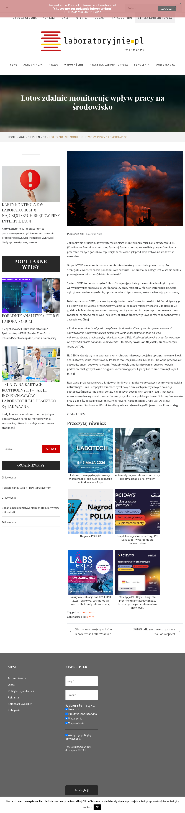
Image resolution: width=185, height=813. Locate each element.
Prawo (53, 60)
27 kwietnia (9, 493)
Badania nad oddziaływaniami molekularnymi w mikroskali (30, 506)
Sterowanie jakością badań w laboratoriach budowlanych (93, 627)
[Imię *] (81, 677)
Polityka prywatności (21, 687)
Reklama (13, 693)
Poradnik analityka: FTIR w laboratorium (30, 314)
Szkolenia (142, 60)
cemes (84, 608)
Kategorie (14, 706)
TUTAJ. (82, 746)
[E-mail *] (81, 691)
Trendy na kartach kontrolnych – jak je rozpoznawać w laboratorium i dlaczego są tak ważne (29, 391)
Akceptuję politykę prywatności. (78, 732)
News (14, 60)
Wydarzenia (73, 714)
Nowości (72, 705)
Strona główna (17, 674)
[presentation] (80, 764)
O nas (11, 680)
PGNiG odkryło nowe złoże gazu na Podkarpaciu (154, 627)
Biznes (90, 613)
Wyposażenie (74, 60)
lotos (92, 608)
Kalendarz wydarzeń (20, 699)
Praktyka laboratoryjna (109, 60)
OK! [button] (97, 807)
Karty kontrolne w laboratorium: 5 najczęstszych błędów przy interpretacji (31, 208)
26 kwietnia (9, 518)
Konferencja (165, 60)
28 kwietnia (9, 473)
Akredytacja (33, 60)
